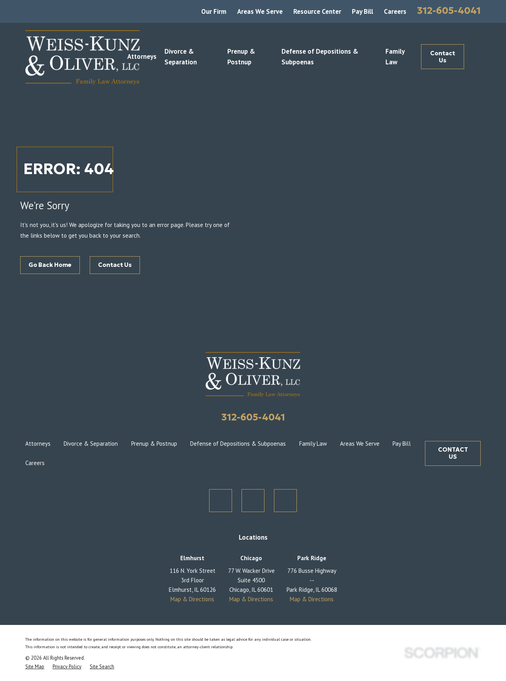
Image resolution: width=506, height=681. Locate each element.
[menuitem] (34, 666)
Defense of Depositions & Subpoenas (238, 443)
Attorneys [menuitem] (142, 56)
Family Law (313, 443)
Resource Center (317, 11)
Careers (395, 11)
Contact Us (442, 56)
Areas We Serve (260, 11)
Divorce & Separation (91, 443)
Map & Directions (192, 599)
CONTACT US (453, 453)
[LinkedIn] (285, 500)
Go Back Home (50, 264)
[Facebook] (253, 500)
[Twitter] (220, 500)
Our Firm (214, 11)
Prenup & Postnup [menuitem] (241, 56)
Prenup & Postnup (154, 443)
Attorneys (38, 443)
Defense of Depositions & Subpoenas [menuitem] (320, 56)
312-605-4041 (449, 11)
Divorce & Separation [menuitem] (180, 56)
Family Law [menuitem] (394, 56)
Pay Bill (362, 11)
